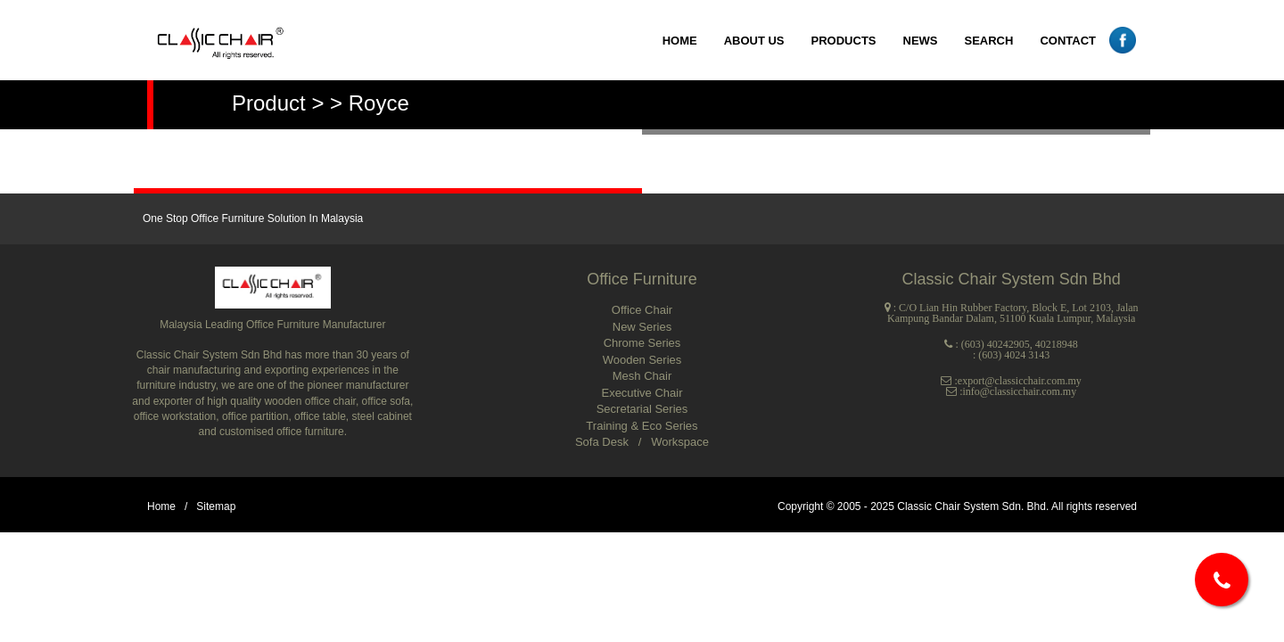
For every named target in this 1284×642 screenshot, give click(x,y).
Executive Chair (641, 392)
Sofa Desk (603, 442)
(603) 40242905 (995, 344)
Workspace (680, 442)
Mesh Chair (642, 376)
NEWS (920, 40)
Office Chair (642, 310)
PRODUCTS (844, 40)
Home (161, 506)
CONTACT (1068, 40)
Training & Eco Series (641, 425)
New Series (642, 326)
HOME (680, 40)
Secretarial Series (642, 409)
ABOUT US (754, 40)
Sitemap (215, 506)
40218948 (1056, 344)
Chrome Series (642, 343)
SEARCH (989, 40)
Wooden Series (642, 359)
